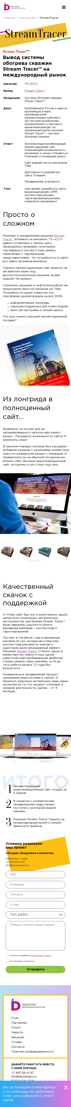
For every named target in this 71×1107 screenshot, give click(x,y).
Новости (17, 1032)
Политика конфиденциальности (32, 1052)
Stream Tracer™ (35, 91)
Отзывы (16, 1042)
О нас (15, 1018)
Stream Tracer (27, 651)
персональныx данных (41, 955)
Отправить (35, 969)
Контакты (18, 1047)
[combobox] (35, 914)
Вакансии (17, 1037)
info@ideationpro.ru (17, 865)
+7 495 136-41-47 (15, 862)
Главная (9, 18)
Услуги (15, 1028)
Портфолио (28, 18)
